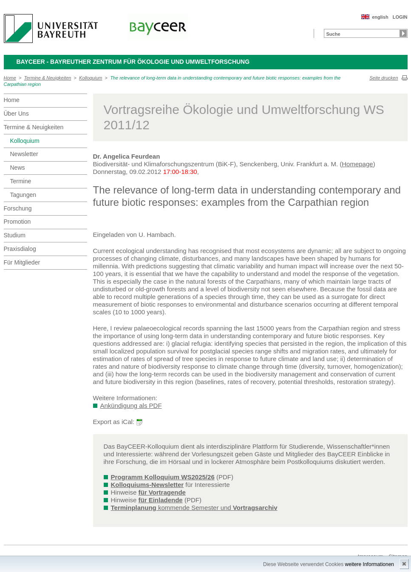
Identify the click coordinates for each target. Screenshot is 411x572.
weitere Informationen (369, 564)
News (17, 167)
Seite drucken (383, 77)
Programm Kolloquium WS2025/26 (163, 477)
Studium (15, 235)
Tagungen (23, 194)
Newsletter (24, 154)
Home (10, 77)
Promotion (17, 221)
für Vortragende (162, 492)
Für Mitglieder (22, 262)
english (380, 17)
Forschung (18, 208)
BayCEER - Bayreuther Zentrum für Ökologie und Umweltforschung (133, 61)
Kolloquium (90, 77)
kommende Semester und (194, 507)
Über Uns (16, 113)
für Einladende (161, 500)
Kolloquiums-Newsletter (147, 484)
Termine (20, 181)
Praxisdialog (20, 248)
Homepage (357, 164)
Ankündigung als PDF (131, 405)
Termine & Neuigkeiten (47, 77)
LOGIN (400, 17)
